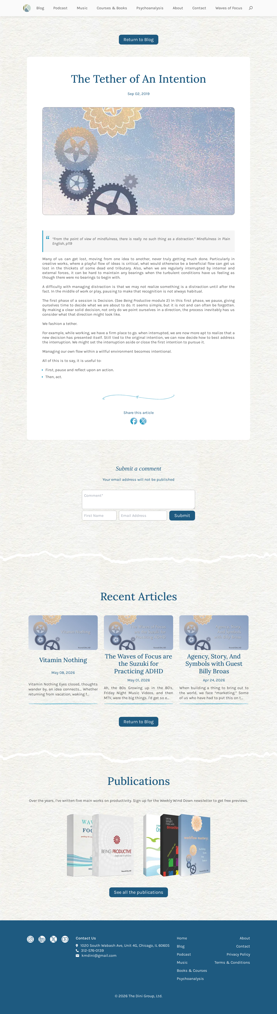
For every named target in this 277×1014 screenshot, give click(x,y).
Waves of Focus (228, 8)
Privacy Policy (238, 954)
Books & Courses (192, 970)
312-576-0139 (92, 950)
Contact (199, 8)
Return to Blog (138, 39)
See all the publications (138, 892)
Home (182, 938)
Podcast (60, 8)
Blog (40, 8)
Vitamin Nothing (63, 660)
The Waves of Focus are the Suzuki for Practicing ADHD (138, 663)
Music (82, 8)
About (178, 8)
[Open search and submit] (251, 8)
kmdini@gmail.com (99, 955)
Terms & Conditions (232, 962)
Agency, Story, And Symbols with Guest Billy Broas (214, 663)
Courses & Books (112, 8)
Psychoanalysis (150, 8)
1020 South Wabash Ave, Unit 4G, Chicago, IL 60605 (124, 945)
